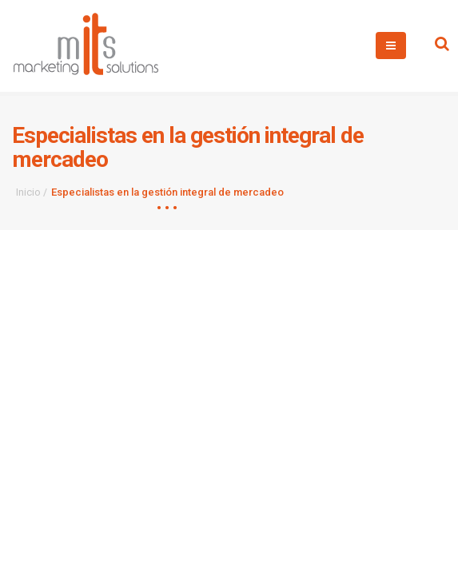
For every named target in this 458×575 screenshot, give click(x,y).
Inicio (28, 192)
